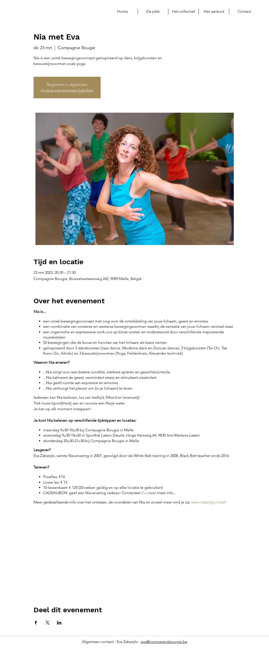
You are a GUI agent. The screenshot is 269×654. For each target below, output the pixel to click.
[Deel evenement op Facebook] (36, 623)
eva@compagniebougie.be (164, 641)
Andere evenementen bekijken (67, 90)
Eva (144, 492)
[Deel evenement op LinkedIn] (59, 623)
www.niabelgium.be (207, 502)
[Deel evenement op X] (47, 623)
